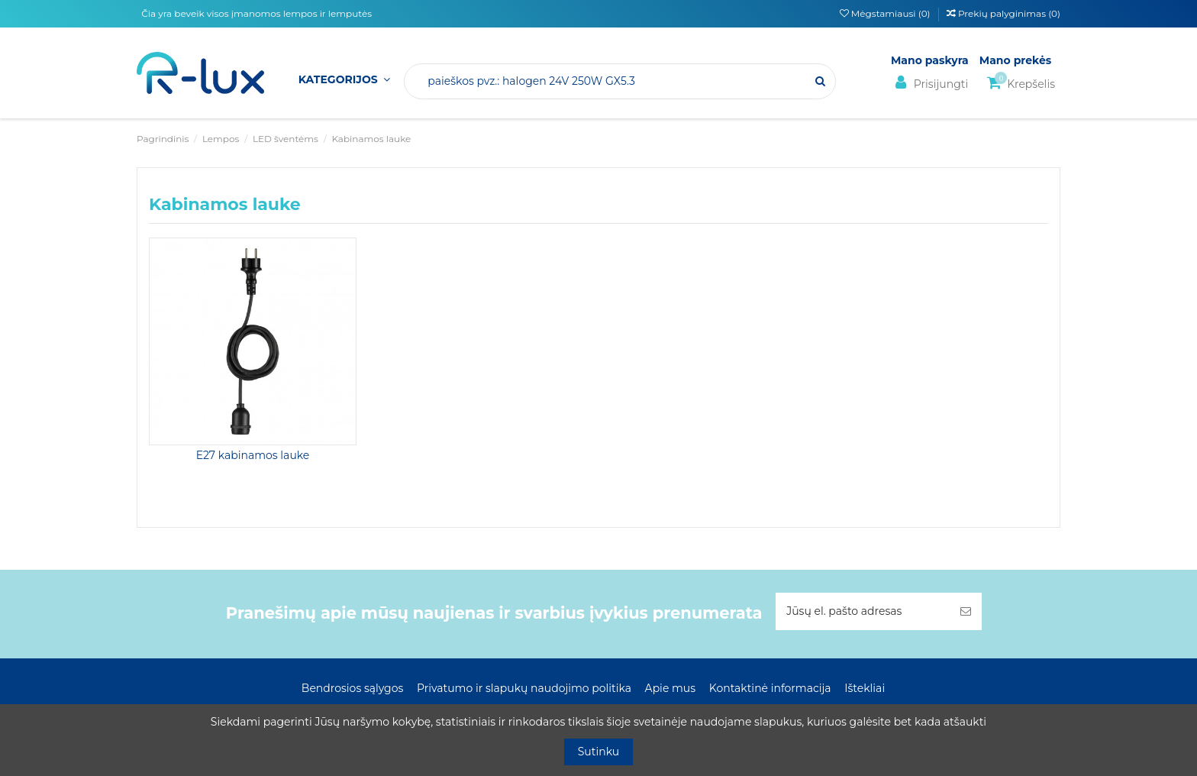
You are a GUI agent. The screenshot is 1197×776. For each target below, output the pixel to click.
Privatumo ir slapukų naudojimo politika (524, 688)
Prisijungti (929, 83)
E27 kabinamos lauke (253, 455)
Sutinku (599, 751)
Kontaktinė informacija (770, 688)
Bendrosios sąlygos (352, 688)
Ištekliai (864, 688)
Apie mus (670, 688)
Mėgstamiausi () (886, 13)
